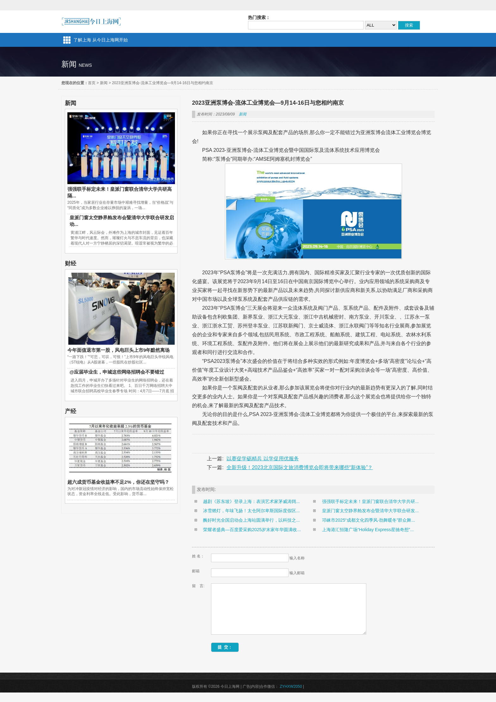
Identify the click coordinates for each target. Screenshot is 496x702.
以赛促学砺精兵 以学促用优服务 (262, 458)
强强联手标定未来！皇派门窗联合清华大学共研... (370, 501)
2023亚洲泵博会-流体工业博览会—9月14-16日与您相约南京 (162, 83)
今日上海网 (91, 21)
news (85, 65)
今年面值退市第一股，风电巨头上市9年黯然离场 (118, 350)
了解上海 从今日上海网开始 (100, 39)
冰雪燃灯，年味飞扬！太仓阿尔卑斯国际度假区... (251, 510)
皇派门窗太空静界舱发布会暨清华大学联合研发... (370, 510)
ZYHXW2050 (291, 696)
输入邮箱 (297, 573)
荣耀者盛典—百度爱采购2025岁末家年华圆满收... (252, 529)
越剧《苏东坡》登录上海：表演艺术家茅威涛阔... (251, 501)
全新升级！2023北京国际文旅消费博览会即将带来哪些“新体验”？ (299, 467)
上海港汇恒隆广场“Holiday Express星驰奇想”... (368, 529)
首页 (92, 83)
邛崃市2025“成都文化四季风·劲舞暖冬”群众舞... (368, 520)
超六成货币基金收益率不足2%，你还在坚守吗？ (118, 482)
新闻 (104, 83)
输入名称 (297, 558)
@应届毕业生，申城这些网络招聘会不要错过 (117, 372)
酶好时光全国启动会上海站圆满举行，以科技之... (251, 520)
